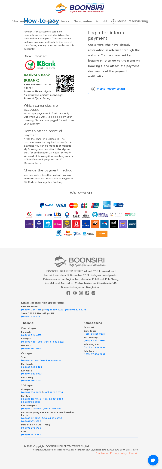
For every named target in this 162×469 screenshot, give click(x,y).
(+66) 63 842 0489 (31, 367)
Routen (35, 21)
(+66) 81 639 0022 (51, 360)
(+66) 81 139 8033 (31, 402)
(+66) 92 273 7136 (31, 427)
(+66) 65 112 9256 (30, 418)
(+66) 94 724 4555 (31, 309)
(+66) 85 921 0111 (30, 360)
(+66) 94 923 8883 (31, 373)
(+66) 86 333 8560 (31, 316)
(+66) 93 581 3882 (31, 434)
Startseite (19, 21)
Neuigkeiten (83, 21)
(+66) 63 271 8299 (31, 408)
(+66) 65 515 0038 (31, 348)
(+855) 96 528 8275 (75, 309)
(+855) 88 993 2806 (94, 340)
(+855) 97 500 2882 (94, 347)
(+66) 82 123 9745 (31, 399)
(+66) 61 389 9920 (31, 421)
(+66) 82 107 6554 (53, 392)
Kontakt (101, 21)
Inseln (65, 21)
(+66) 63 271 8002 (53, 399)
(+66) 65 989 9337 (52, 418)
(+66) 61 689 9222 (53, 309)
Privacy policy (118, 453)
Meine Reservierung (129, 21)
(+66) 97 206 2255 (31, 380)
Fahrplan (51, 21)
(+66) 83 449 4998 (31, 341)
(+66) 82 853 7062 (31, 392)
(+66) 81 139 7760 (52, 408)
